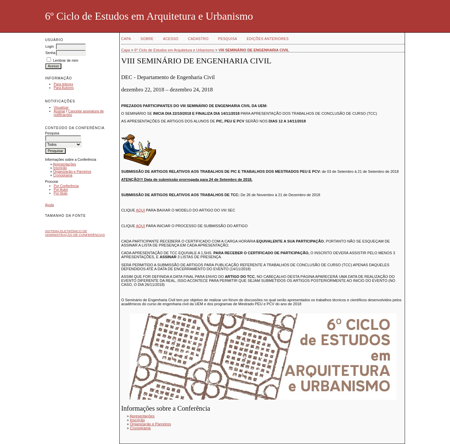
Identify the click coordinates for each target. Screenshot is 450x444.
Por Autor (61, 189)
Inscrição (60, 168)
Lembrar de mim (65, 60)
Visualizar (61, 107)
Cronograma (62, 175)
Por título (61, 193)
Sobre (147, 39)
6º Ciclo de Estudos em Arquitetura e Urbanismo (174, 50)
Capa (126, 39)
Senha (50, 53)
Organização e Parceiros (72, 171)
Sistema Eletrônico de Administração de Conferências (75, 233)
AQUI (140, 210)
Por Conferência (66, 186)
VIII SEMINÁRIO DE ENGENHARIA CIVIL (254, 50)
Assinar (59, 111)
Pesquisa (227, 39)
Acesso (170, 39)
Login (49, 46)
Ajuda (49, 205)
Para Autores (64, 88)
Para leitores (63, 84)
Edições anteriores (268, 39)
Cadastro (198, 39)
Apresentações (64, 164)
